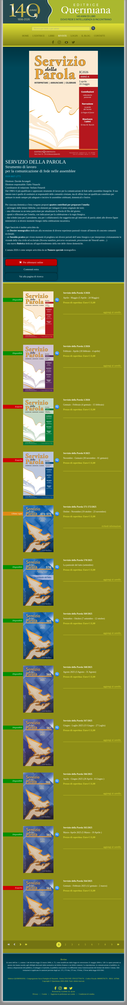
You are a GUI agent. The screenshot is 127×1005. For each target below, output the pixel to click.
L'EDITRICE (38, 36)
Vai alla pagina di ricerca (31, 276)
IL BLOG (85, 36)
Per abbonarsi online (31, 262)
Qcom (73, 991)
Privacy (35, 994)
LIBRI (51, 36)
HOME (25, 36)
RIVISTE (62, 36)
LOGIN (74, 36)
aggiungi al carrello (112, 312)
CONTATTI (99, 36)
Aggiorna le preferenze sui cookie (63, 994)
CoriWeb (64, 991)
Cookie (44, 994)
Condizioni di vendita (86, 994)
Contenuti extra (31, 269)
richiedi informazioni (111, 526)
